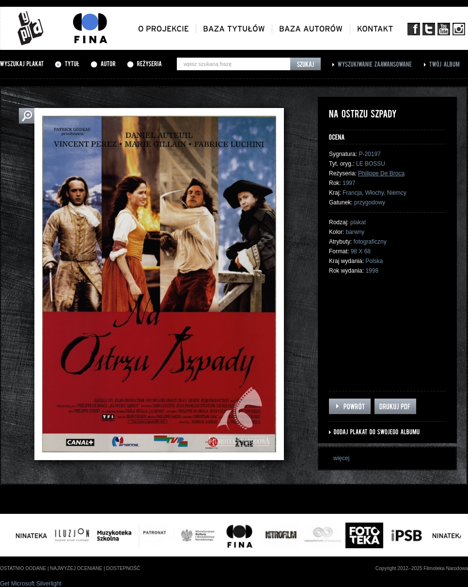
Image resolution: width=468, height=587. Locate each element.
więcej (341, 458)
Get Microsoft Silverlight (31, 583)
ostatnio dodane (23, 568)
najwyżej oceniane (76, 568)
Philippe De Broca (381, 173)
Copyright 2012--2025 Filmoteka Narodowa (421, 568)
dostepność (123, 568)
